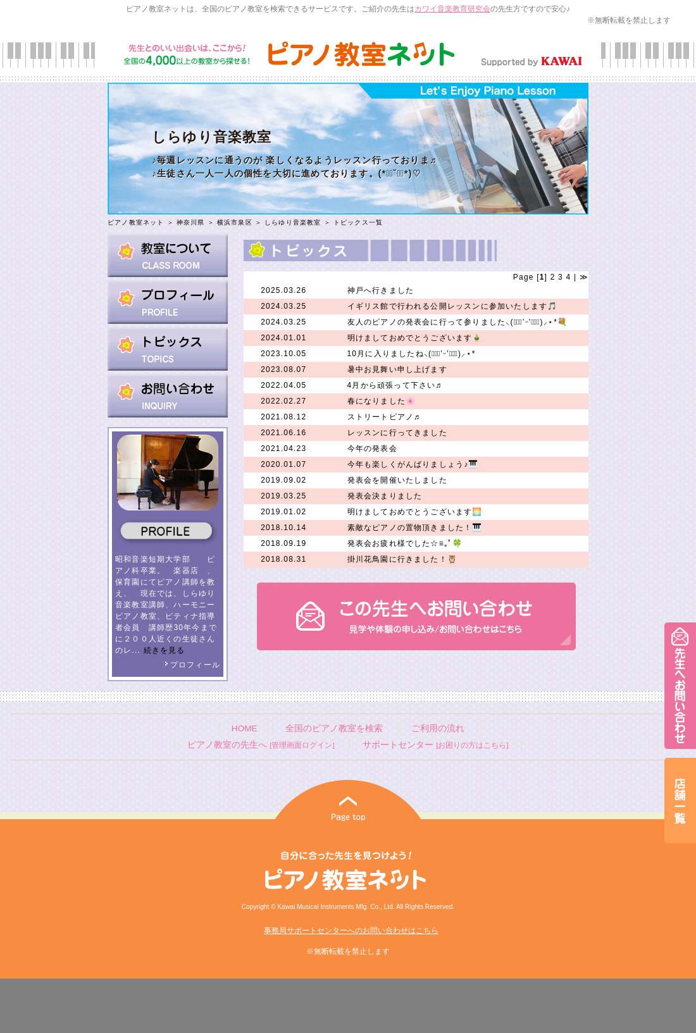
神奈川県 (191, 222)
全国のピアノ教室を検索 (334, 728)
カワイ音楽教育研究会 (452, 8)
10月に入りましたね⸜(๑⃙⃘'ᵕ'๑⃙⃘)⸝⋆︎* (411, 353)
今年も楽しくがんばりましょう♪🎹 (413, 464)
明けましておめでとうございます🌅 (415, 511)
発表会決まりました (385, 496)
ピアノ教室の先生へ (260, 745)
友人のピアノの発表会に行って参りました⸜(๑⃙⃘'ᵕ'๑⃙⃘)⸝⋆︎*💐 (457, 322)
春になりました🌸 (381, 401)
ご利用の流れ (437, 728)
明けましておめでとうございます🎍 (415, 337)
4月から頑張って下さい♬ (394, 385)
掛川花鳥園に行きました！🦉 (402, 559)
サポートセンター (435, 745)
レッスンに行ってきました (397, 432)
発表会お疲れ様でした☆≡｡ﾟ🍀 (405, 543)
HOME (245, 728)
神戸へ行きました (380, 290)
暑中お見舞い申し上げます (397, 369)
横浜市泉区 (234, 222)
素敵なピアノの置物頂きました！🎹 (415, 527)
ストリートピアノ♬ (384, 416)
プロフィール (192, 664)
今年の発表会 (372, 448)
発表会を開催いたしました (397, 480)
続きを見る (164, 650)
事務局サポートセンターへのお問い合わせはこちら (351, 930)
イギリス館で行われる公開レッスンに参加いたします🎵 (452, 306)
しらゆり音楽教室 (292, 222)
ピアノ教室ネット (136, 222)
